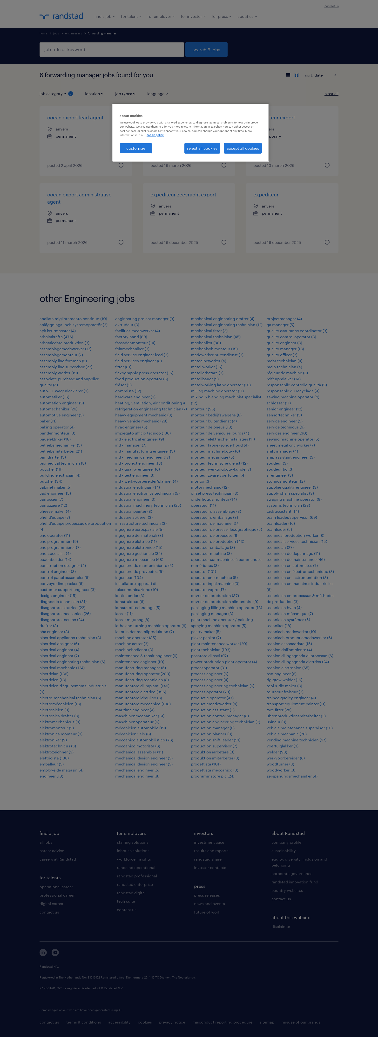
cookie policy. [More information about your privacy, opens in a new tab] (155, 134)
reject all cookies (202, 148)
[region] (190, 133)
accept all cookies (243, 148)
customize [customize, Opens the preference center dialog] (135, 148)
